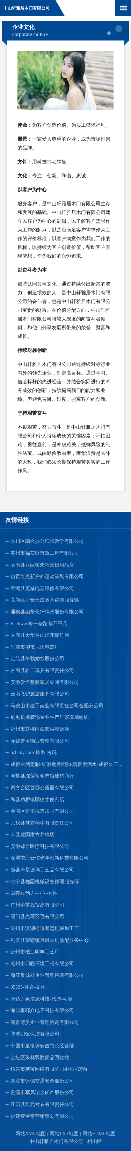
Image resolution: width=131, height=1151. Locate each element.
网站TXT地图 (64, 1133)
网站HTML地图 (99, 1133)
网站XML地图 (30, 1133)
